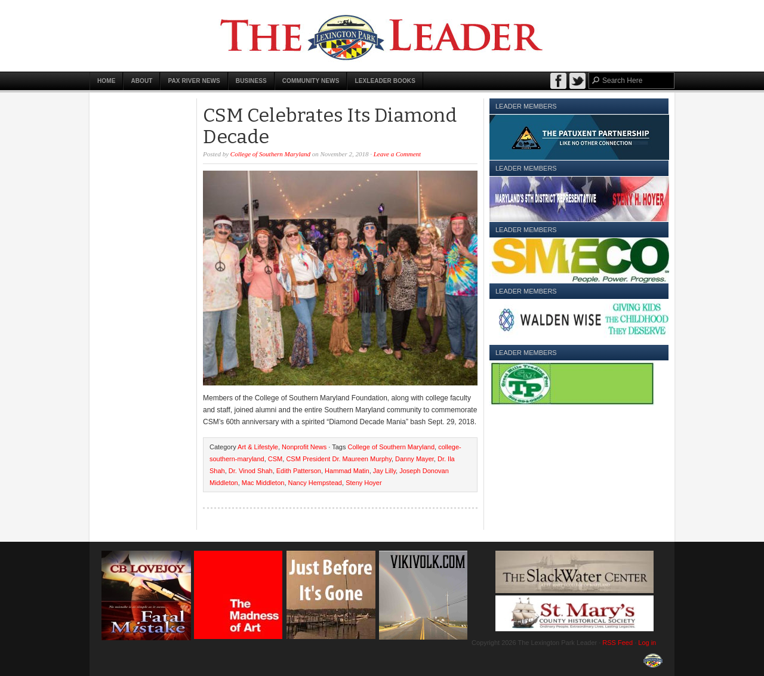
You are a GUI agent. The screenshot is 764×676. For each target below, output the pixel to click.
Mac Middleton (263, 482)
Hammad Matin (347, 470)
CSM (275, 458)
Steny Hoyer (364, 482)
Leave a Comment (397, 154)
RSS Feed (617, 642)
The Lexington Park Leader (382, 36)
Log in (647, 642)
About (141, 81)
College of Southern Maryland (270, 154)
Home (106, 81)
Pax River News (194, 81)
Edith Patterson (298, 470)
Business (251, 81)
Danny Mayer (414, 458)
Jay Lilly (384, 470)
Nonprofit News (304, 446)
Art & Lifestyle (258, 446)
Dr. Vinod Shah (251, 470)
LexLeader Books (385, 81)
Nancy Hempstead (315, 482)
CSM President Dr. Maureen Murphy (338, 458)
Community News (311, 81)
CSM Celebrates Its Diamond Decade (330, 126)
